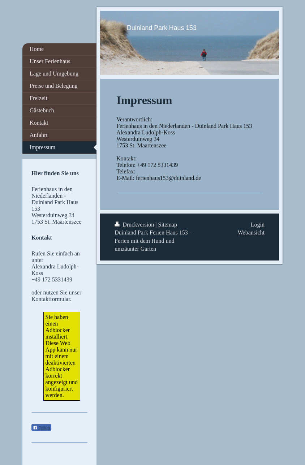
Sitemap (167, 224)
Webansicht (251, 232)
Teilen (41, 427)
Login (258, 224)
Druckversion (135, 224)
